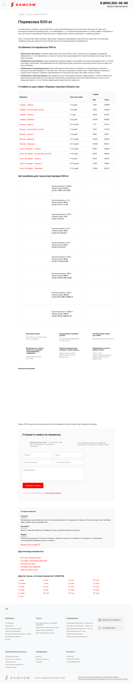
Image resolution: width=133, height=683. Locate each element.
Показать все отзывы (30, 545)
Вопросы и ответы (42, 659)
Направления (72, 618)
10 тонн (46, 593)
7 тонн (45, 583)
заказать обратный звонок (117, 6)
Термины (39, 662)
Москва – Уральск (27, 134)
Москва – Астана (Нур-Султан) (32, 129)
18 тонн (96, 587)
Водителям (9, 626)
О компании (9, 623)
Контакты (70, 652)
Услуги (39, 618)
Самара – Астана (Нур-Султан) (32, 110)
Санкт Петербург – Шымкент (31, 163)
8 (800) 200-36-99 (114, 3)
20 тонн (96, 593)
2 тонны (21, 587)
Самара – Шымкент (27, 119)
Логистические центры (13, 628)
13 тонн (71, 587)
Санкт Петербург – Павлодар (31, 168)
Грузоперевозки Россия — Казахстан (79, 623)
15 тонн (71, 593)
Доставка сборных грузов (31, 558)
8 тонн (45, 587)
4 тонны (21, 593)
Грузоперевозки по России (76, 631)
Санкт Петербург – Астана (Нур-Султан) (35, 154)
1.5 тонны (21, 583)
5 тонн (20, 596)
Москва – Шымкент (27, 139)
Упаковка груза (10, 662)
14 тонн (71, 590)
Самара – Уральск (27, 114)
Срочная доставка (28, 564)
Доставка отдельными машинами (34, 561)
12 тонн (71, 583)
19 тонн (96, 590)
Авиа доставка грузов (29, 570)
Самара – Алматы (26, 105)
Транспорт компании (12, 631)
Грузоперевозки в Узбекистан (77, 637)
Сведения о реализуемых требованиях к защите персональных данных (103, 679)
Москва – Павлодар (27, 144)
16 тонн (96, 580)
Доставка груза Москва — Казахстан (79, 626)
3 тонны (21, 590)
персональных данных (53, 493)
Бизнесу (39, 656)
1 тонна (21, 580)
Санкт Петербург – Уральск (30, 158)
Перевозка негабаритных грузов (47, 627)
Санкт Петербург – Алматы (30, 149)
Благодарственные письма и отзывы (18, 634)
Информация (41, 652)
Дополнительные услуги (15, 652)
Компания (9, 618)
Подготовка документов (14, 665)
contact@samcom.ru (73, 662)
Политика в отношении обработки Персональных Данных (98, 677)
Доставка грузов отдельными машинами (46, 624)
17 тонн (96, 583)
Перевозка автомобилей (45, 630)
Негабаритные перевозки (30, 567)
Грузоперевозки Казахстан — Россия (79, 628)
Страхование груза (12, 656)
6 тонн (45, 580)
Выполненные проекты (13, 637)
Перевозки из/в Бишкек (74, 634)
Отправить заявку (33, 485)
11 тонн (71, 580)
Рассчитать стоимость (13, 659)
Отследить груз (10, 667)
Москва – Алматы (26, 124)
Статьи (7, 639)
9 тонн (45, 590)
